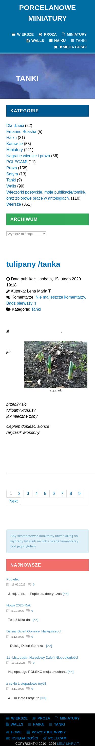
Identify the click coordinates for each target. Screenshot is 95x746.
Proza (11, 168)
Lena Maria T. (68, 743)
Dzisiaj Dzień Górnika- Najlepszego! (33, 631)
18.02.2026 (18, 584)
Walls (11, 186)
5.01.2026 (17, 610)
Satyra (12, 174)
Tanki (11, 180)
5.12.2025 (17, 636)
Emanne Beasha (21, 131)
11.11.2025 (18, 662)
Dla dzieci (15, 125)
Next (13, 501)
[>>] (65, 594)
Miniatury (14, 150)
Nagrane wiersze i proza (28, 156)
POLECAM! (16, 162)
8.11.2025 (17, 688)
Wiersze (13, 204)
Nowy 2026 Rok (18, 605)
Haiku (11, 138)
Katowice (14, 144)
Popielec (13, 579)
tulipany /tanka (33, 264)
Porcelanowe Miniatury (47, 13)
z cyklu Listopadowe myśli (26, 683)
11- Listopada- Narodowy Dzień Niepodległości (42, 657)
